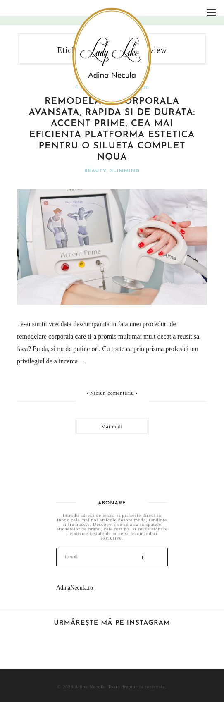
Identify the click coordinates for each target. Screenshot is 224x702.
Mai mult (112, 427)
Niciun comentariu (112, 393)
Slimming (125, 170)
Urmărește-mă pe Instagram (112, 623)
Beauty (95, 170)
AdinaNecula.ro (74, 588)
